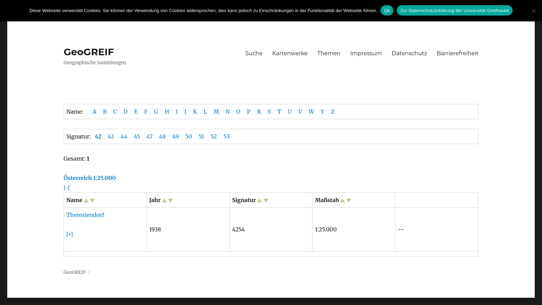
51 (201, 136)
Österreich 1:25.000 (90, 177)
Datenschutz (409, 53)
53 (227, 136)
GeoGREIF (89, 52)
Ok (387, 10)
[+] (69, 234)
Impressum (366, 53)
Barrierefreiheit (457, 53)
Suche (254, 53)
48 (162, 136)
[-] (67, 187)
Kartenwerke (290, 53)
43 (111, 136)
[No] (533, 10)
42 (98, 136)
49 (175, 136)
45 (137, 136)
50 (188, 136)
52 (214, 136)
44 (124, 136)
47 (149, 136)
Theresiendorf (85, 214)
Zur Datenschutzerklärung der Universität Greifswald (454, 10)
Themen (328, 53)
